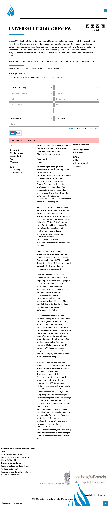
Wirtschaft (13, 68)
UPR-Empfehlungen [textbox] (19, 87)
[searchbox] (54, 81)
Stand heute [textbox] (15, 118)
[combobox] (54, 79)
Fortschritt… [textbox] (15, 99)
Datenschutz (17, 503)
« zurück (95, 30)
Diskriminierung (52, 68)
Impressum (6, 503)
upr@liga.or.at (88, 61)
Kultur (24, 68)
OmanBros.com (100, 495)
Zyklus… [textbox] (59, 87)
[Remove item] (12, 77)
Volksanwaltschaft (9, 469)
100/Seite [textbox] (60, 118)
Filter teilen (93, 128)
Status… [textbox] (59, 93)
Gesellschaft (36, 68)
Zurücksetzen (81, 128)
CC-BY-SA (11, 460)
